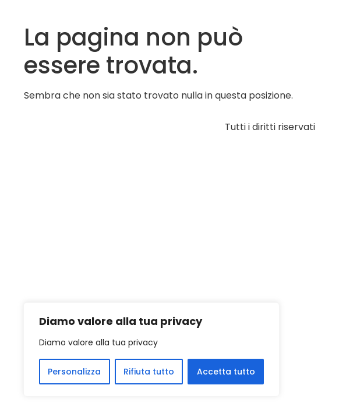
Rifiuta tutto (148, 371)
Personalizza (74, 371)
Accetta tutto (226, 371)
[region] (151, 349)
